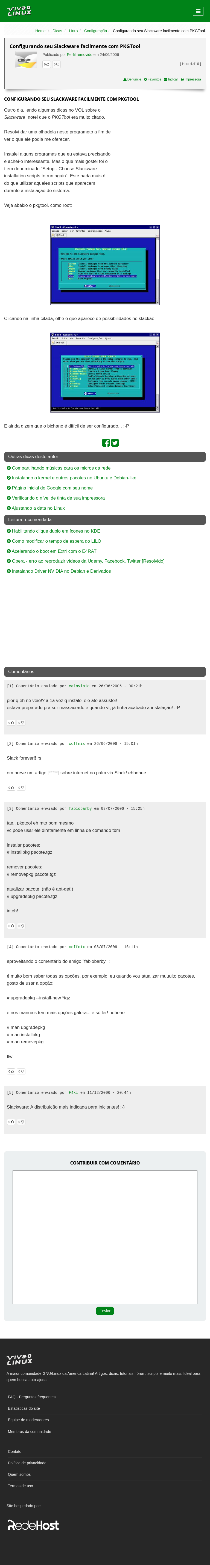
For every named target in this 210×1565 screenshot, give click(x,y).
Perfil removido (79, 54)
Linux (73, 31)
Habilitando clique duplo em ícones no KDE (53, 531)
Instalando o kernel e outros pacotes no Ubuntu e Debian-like (71, 477)
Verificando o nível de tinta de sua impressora (56, 498)
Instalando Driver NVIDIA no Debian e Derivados (59, 571)
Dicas (57, 31)
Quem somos (19, 1474)
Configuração (95, 31)
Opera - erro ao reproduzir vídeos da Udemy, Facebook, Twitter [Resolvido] (86, 561)
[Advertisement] (159, 146)
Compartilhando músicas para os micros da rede (59, 468)
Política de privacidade (27, 1463)
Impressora (191, 79)
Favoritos (152, 79)
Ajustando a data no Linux (36, 508)
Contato (14, 1451)
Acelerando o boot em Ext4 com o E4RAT (52, 551)
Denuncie (132, 79)
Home (40, 31)
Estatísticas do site (24, 1408)
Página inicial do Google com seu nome (50, 488)
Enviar (105, 1311)
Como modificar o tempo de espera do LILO (54, 541)
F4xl (73, 1093)
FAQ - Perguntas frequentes (32, 1397)
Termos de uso (20, 1486)
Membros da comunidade (29, 1431)
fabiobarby (80, 809)
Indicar (171, 79)
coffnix (77, 744)
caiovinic (79, 686)
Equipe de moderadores (28, 1420)
